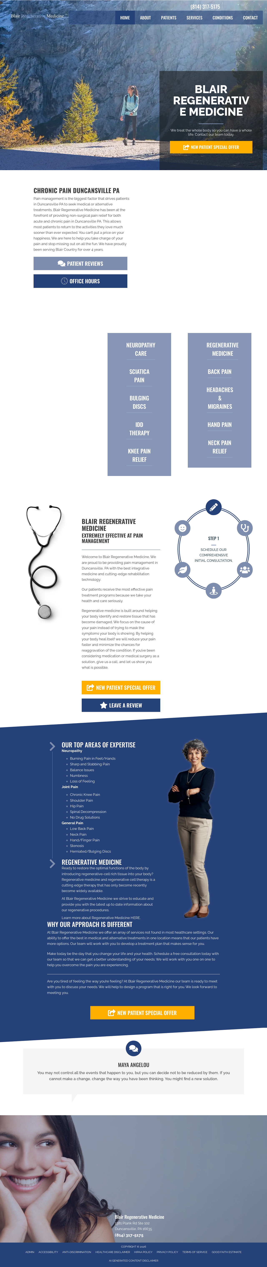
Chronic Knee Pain (85, 794)
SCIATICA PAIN (139, 375)
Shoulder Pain (81, 800)
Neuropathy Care (140, 349)
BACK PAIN (220, 371)
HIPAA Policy (143, 1252)
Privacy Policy (167, 1252)
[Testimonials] (133, 1071)
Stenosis (77, 846)
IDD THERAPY (139, 428)
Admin (29, 1252)
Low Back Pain (82, 829)
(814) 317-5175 (205, 6)
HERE (135, 918)
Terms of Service (194, 1252)
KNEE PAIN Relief (139, 455)
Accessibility (48, 1252)
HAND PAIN (220, 424)
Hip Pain (77, 806)
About (145, 17)
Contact (250, 17)
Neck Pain (78, 834)
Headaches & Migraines (220, 397)
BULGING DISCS (139, 402)
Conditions (223, 17)
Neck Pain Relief (219, 446)
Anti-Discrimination (76, 1252)
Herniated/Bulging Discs (90, 851)
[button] (211, 147)
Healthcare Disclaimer (112, 1252)
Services (194, 17)
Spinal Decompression (88, 812)
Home (125, 17)
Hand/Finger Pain (85, 840)
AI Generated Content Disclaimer (133, 1260)
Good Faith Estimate (227, 1252)
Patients (168, 17)
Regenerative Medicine (223, 349)
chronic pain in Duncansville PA (76, 221)
